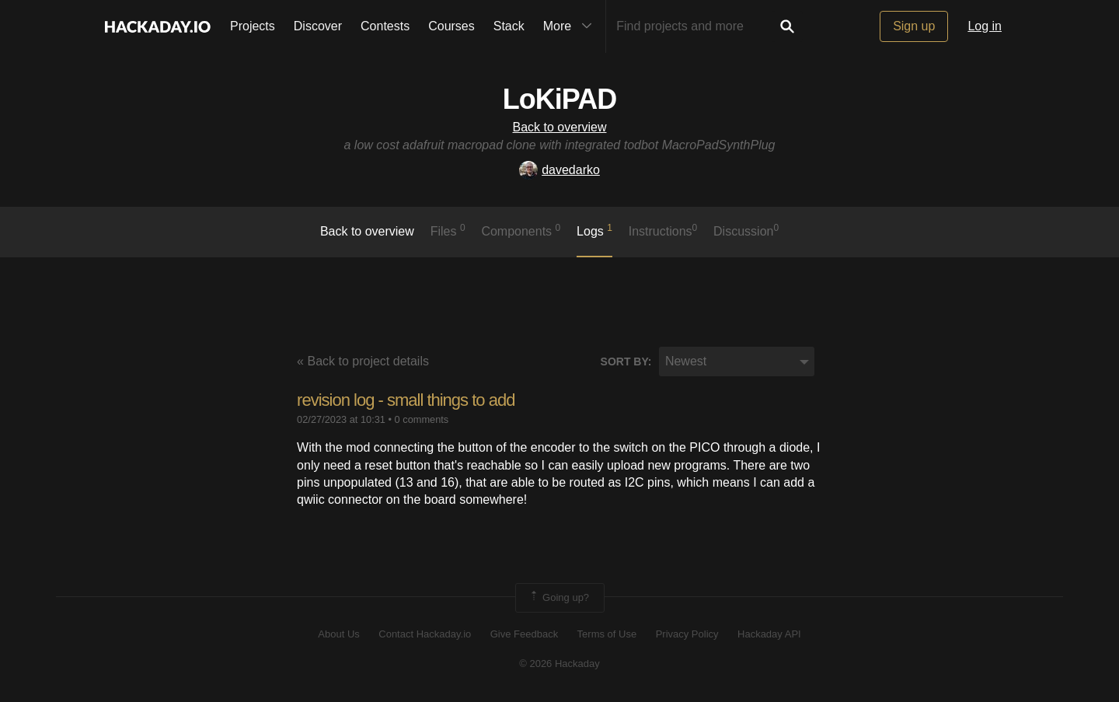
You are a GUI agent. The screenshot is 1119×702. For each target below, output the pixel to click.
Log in (984, 26)
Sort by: (626, 361)
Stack (509, 26)
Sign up (914, 26)
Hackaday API (769, 634)
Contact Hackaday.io (424, 634)
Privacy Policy (687, 634)
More (571, 26)
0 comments (422, 419)
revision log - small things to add (405, 400)
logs (594, 230)
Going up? (559, 597)
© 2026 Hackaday (559, 663)
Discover (318, 26)
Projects (252, 26)
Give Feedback (524, 634)
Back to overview (560, 127)
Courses (451, 26)
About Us (338, 634)
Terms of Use (607, 634)
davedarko (559, 169)
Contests (385, 26)
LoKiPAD (559, 99)
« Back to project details (363, 361)
